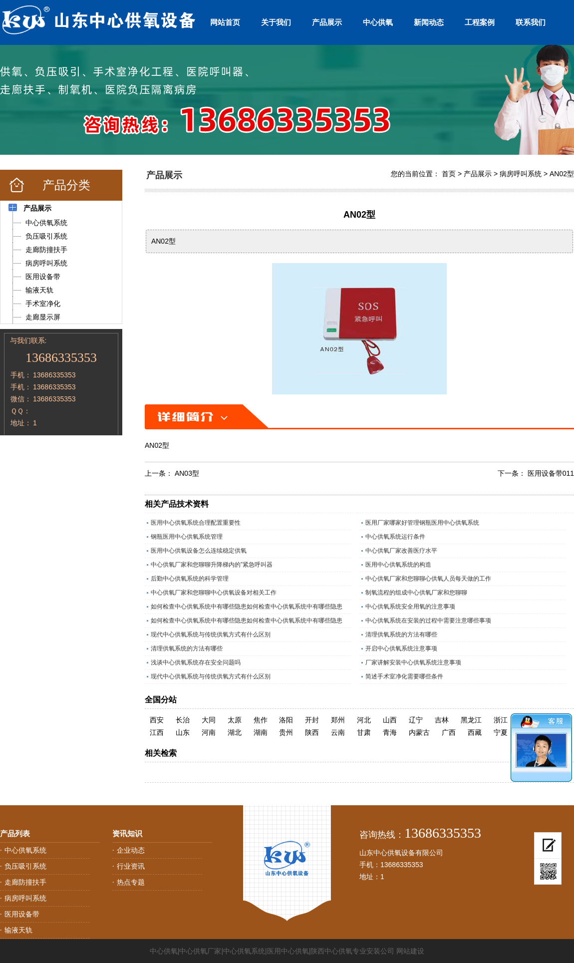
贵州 (286, 732)
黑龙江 (471, 720)
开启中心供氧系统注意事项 (401, 648)
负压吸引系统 (25, 866)
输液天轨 (18, 930)
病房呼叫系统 (521, 174)
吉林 (442, 720)
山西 (390, 720)
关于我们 (276, 22)
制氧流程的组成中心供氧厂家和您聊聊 (416, 592)
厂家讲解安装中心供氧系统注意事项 (413, 662)
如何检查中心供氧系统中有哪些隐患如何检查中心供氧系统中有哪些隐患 (246, 606)
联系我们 (531, 22)
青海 (390, 732)
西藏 (475, 732)
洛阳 (286, 720)
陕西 (312, 732)
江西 (157, 732)
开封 (312, 720)
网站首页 (225, 22)
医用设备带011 (551, 473)
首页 (449, 174)
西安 (157, 720)
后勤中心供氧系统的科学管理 (190, 578)
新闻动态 (429, 22)
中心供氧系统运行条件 (395, 536)
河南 (209, 732)
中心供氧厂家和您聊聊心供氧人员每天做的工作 (428, 578)
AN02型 (562, 174)
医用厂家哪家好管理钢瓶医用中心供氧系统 (422, 522)
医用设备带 (21, 914)
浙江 (501, 720)
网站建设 (410, 951)
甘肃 (364, 732)
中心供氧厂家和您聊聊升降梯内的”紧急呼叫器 (212, 564)
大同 (209, 720)
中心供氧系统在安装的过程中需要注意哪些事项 (428, 620)
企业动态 (131, 850)
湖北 (235, 732)
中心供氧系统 (25, 850)
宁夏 (501, 732)
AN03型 (187, 473)
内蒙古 (419, 732)
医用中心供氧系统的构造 (398, 564)
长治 (183, 720)
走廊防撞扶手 (25, 882)
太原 (235, 720)
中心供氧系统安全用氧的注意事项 (410, 606)
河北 (364, 720)
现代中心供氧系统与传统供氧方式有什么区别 (211, 634)
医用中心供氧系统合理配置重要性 (196, 522)
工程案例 (480, 22)
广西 (449, 732)
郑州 (338, 720)
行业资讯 (131, 866)
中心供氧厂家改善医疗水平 (401, 550)
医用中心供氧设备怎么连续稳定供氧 (199, 550)
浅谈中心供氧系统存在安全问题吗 (196, 662)
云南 (338, 732)
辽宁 (416, 720)
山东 (183, 732)
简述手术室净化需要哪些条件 (404, 676)
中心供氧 (378, 22)
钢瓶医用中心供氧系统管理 (187, 536)
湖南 (261, 732)
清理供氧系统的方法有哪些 (401, 634)
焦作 (261, 720)
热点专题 (131, 882)
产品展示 (327, 22)
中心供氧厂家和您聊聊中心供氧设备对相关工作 (214, 592)
